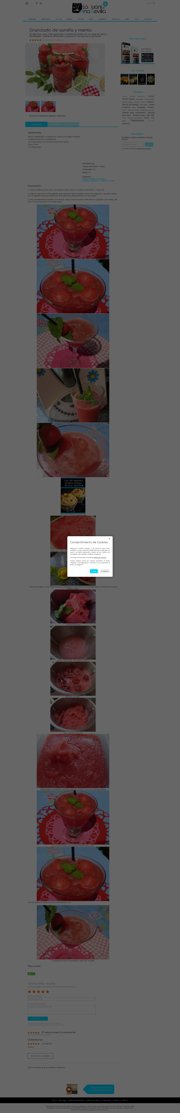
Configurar (104, 571)
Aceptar (94, 571)
